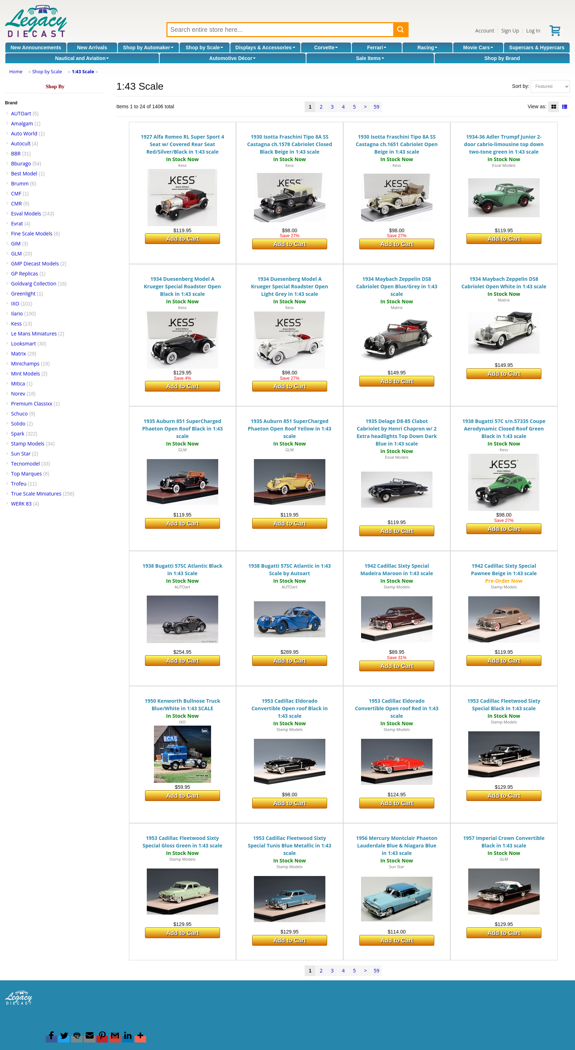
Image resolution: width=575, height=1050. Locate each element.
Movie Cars (478, 47)
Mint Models (25, 373)
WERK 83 (21, 503)
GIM (16, 243)
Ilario (17, 313)
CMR (16, 203)
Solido (18, 423)
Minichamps (25, 363)
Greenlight (23, 293)
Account (484, 30)
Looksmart (23, 343)
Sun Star (21, 453)
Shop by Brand (502, 58)
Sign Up (510, 30)
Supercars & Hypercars (537, 47)
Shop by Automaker (148, 47)
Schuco (19, 413)
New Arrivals (92, 47)
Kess (16, 323)
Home (15, 71)
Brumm (20, 183)
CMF (16, 193)
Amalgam (22, 123)
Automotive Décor (232, 58)
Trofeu (18, 483)
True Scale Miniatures (36, 493)
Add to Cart (182, 238)
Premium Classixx (31, 403)
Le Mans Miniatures (34, 333)
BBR (16, 153)
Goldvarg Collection (33, 283)
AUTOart (21, 113)
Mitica (18, 383)
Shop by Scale (205, 47)
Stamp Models (27, 443)
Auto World (24, 133)
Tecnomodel (25, 463)
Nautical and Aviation (82, 58)
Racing (428, 47)
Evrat (17, 223)
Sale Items (370, 58)
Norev (18, 393)
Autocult (21, 143)
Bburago (21, 163)
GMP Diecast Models (35, 263)
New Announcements (36, 47)
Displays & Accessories (265, 47)
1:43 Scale (83, 71)
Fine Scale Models (31, 233)
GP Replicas (24, 273)
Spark (17, 433)
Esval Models (26, 213)
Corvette (326, 47)
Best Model (24, 173)
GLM (16, 253)
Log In (533, 30)
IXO (15, 303)
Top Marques (26, 473)
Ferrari (376, 47)
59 (376, 106)
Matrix (18, 353)
